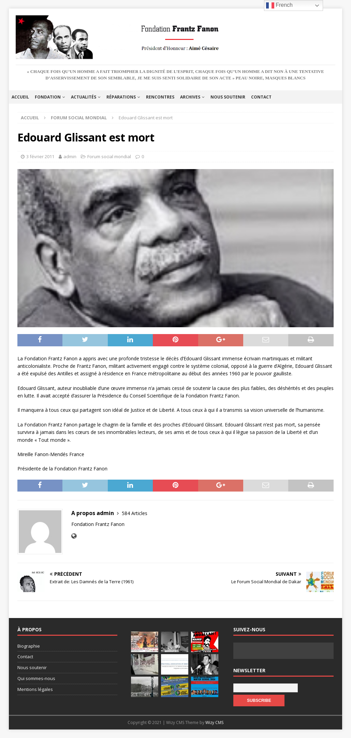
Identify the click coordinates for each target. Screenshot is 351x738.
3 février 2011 (40, 156)
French (279, 5)
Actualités (83, 97)
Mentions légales (35, 689)
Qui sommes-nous (36, 678)
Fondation (48, 97)
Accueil (20, 97)
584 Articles (134, 513)
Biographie (28, 646)
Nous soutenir (227, 97)
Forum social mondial (109, 156)
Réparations (121, 97)
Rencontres (160, 97)
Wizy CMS (214, 722)
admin (69, 156)
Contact (261, 97)
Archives (190, 97)
